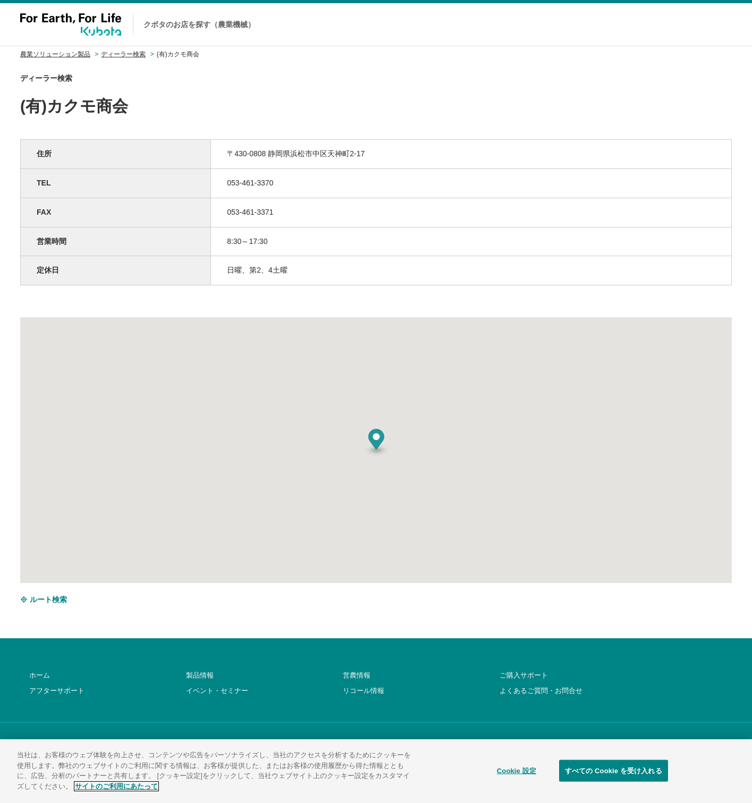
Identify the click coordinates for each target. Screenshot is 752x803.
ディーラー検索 (123, 54)
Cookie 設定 (516, 782)
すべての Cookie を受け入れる (613, 782)
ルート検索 (43, 599)
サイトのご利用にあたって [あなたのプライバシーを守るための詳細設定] (116, 797)
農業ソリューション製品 (55, 54)
